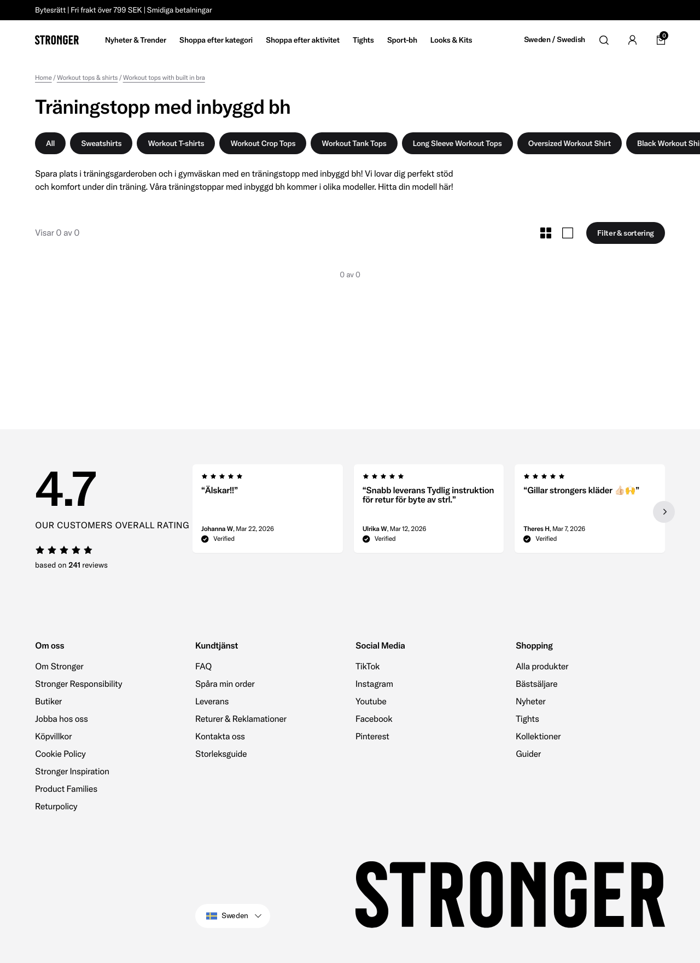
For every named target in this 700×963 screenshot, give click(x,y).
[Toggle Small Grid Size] (546, 233)
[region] (428, 511)
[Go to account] (632, 40)
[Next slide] (664, 512)
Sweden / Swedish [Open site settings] (554, 39)
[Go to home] (57, 39)
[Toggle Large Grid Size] (568, 233)
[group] (267, 511)
